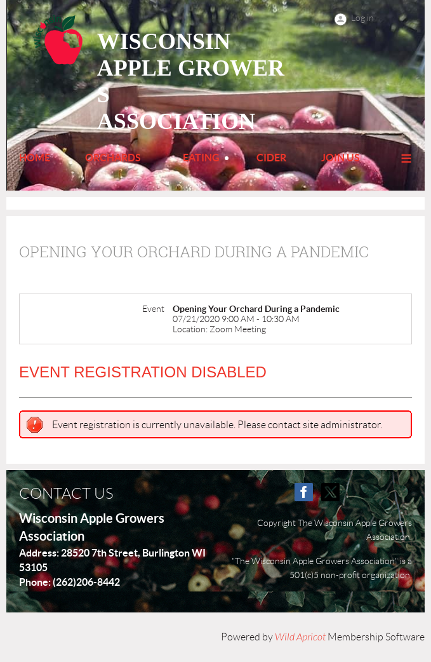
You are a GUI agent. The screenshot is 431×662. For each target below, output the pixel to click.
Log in (362, 18)
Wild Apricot (300, 637)
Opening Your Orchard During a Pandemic (194, 251)
